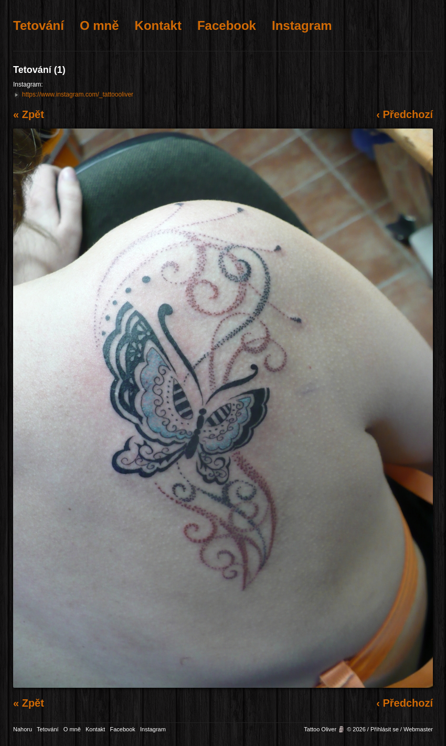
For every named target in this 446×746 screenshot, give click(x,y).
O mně (99, 25)
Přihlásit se (384, 729)
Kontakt (158, 25)
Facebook (226, 25)
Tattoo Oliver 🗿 (324, 729)
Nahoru (22, 729)
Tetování (38, 25)
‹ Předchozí (404, 114)
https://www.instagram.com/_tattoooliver (77, 94)
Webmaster (418, 729)
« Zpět (28, 114)
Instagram (302, 25)
